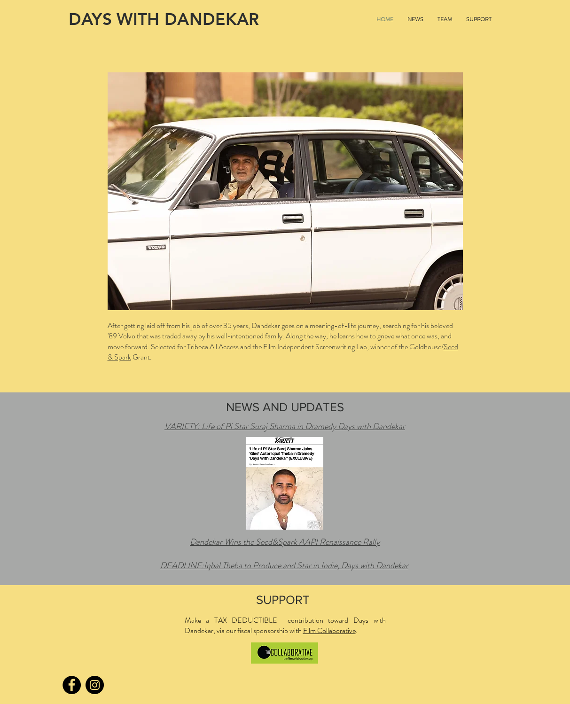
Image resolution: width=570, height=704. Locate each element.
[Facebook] (71, 685)
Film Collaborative (329, 630)
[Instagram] (95, 685)
